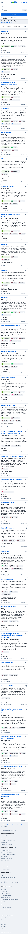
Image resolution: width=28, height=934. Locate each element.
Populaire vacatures (6, 875)
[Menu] (2, 2)
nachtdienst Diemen (6, 869)
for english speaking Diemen (8, 840)
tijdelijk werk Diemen (6, 867)
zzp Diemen (4, 842)
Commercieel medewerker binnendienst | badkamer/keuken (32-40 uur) (12, 635)
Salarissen (3, 924)
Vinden (14, 14)
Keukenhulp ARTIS (7, 663)
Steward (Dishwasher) (8, 606)
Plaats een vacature (6, 907)
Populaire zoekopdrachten (9, 830)
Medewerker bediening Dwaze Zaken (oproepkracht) (11, 737)
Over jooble (3, 889)
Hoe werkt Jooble (5, 897)
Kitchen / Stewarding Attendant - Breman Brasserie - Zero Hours (12, 432)
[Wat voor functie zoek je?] (14, 6)
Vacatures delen (5, 909)
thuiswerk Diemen (5, 836)
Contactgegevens (5, 893)
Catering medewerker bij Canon (11, 766)
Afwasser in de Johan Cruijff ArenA (10, 215)
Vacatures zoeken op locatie (8, 877)
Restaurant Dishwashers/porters (12, 456)
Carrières (3, 901)
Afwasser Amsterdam (8, 351)
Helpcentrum (4, 891)
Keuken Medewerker (8, 528)
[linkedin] (25, 882)
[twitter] (21, 882)
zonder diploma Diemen (6, 838)
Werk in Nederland (5, 917)
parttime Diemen (5, 860)
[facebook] (12, 882)
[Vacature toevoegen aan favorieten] (26, 31)
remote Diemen (4, 865)
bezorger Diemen (5, 862)
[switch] (25, 26)
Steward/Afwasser (7, 579)
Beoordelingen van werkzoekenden (9, 899)
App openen (23, 2)
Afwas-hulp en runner (8, 405)
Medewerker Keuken (8, 377)
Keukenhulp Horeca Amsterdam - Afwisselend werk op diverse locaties (12, 711)
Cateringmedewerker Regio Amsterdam (10, 795)
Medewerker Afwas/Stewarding (11, 479)
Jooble (9, 932)
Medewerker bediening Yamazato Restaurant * (9, 83)
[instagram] (16, 882)
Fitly (2, 928)
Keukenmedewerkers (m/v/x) (10, 325)
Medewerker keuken (8, 502)
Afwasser (4, 159)
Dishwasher (5, 108)
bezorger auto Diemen (6, 844)
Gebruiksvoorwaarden (6, 920)
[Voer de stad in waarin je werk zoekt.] (14, 10)
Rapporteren (23, 52)
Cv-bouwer (3, 926)
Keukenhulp (5, 31)
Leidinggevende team (6, 895)
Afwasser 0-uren (6, 132)
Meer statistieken (7, 23)
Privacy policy (4, 922)
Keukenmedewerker (7, 186)
